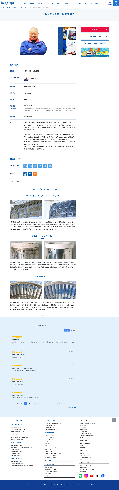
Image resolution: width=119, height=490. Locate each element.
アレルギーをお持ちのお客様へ (87, 435)
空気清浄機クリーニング (50, 457)
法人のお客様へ (83, 467)
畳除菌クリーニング (49, 451)
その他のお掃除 (49, 464)
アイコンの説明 (16, 181)
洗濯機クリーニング (16, 458)
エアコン (40, 3)
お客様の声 (82, 447)
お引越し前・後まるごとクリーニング (19, 437)
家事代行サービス (84, 453)
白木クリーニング (49, 449)
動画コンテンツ (83, 445)
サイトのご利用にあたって (86, 433)
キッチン (73, 3)
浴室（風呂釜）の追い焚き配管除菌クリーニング (22, 447)
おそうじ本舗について (29, 3)
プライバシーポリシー (59, 484)
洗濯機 (66, 3)
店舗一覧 (47, 476)
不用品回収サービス (84, 455)
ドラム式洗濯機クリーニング (17, 463)
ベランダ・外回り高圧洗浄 (51, 471)
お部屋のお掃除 (49, 432)
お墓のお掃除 (48, 473)
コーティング (88, 3)
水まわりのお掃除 (16, 442)
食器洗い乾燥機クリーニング (51, 429)
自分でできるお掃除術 (85, 443)
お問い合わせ (91, 484)
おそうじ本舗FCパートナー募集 (87, 469)
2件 (64, 16)
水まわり (59, 3)
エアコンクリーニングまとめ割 (18, 429)
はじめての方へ (83, 425)
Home (27, 484)
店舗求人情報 (83, 471)
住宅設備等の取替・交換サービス (87, 457)
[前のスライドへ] (11, 42)
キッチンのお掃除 (50, 420)
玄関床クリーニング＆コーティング (53, 453)
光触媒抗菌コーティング (50, 469)
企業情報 (43, 484)
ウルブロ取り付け (15, 449)
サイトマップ (75, 484)
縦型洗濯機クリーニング (16, 461)
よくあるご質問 (83, 431)
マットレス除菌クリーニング (51, 437)
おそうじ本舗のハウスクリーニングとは (89, 423)
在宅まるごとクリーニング (17, 439)
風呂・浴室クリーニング (16, 445)
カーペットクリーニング (50, 441)
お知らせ (82, 437)
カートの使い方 (83, 429)
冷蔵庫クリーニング (49, 427)
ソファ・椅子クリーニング (51, 439)
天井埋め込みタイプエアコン (17, 431)
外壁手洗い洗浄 (48, 467)
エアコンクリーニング (17, 424)
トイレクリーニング (15, 453)
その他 (97, 3)
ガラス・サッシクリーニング (51, 447)
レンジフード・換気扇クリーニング (53, 423)
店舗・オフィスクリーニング (86, 465)
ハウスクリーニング (16, 420)
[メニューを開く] (116, 3)
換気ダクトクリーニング (50, 455)
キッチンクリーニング (50, 425)
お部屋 (80, 3)
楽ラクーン (82, 459)
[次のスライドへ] (74, 42)
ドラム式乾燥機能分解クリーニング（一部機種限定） (23, 465)
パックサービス (50, 3)
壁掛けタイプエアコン (16, 427)
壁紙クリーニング (49, 445)
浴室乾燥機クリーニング (16, 451)
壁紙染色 (47, 443)
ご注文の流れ (83, 427)
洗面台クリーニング (15, 455)
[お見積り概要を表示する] (110, 3)
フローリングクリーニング (51, 435)
